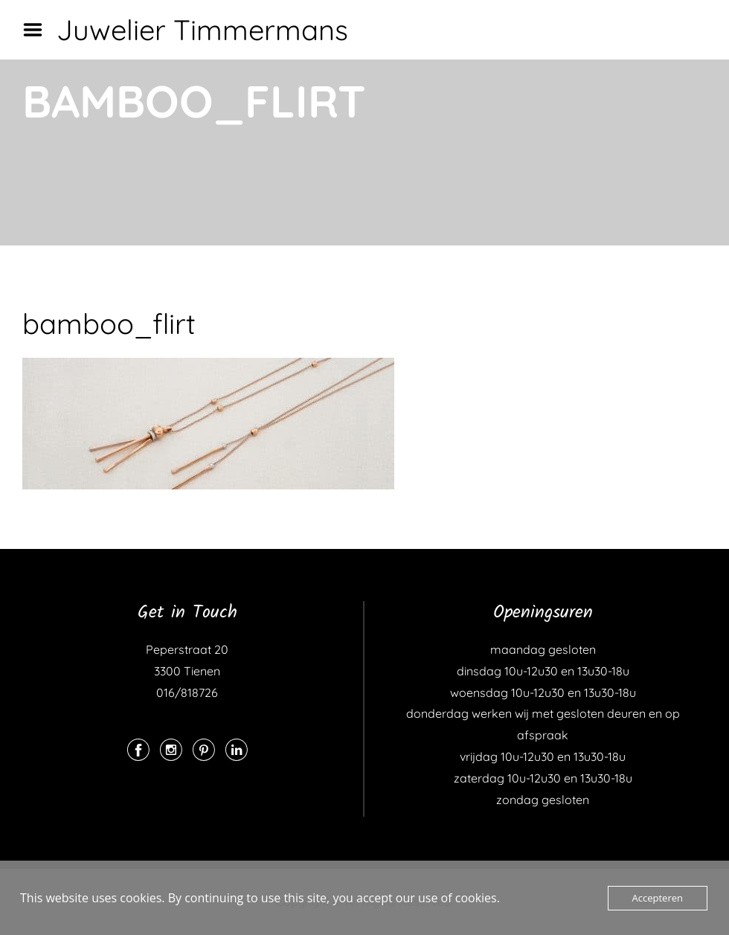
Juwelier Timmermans (202, 30)
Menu (38, 29)
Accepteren (657, 898)
